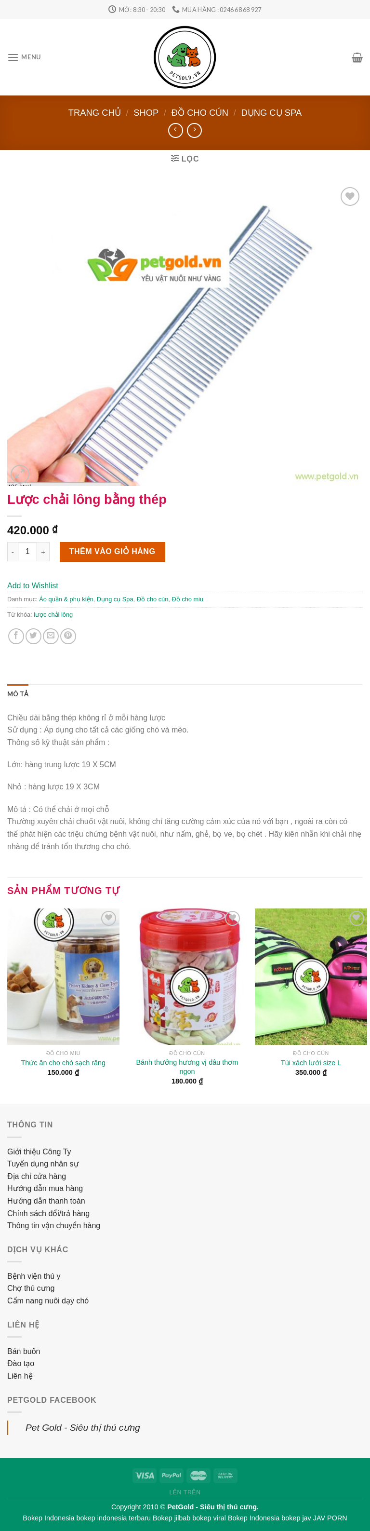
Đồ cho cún (200, 113)
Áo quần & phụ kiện (66, 599)
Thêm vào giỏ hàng (112, 551)
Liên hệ (20, 1376)
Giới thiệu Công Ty (39, 1152)
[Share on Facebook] (16, 636)
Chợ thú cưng (30, 1288)
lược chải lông (53, 614)
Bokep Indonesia (48, 1518)
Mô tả (17, 694)
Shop (146, 113)
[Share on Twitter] (33, 636)
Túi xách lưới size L (311, 1063)
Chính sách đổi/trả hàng (48, 1213)
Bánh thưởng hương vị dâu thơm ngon (187, 1066)
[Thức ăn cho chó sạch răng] (63, 976)
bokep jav (296, 1518)
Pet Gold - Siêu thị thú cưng (83, 1428)
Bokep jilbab (171, 1518)
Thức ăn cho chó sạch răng (63, 1063)
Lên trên (184, 1492)
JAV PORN (330, 1518)
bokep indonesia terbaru (114, 1518)
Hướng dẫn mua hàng (45, 1188)
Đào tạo (20, 1363)
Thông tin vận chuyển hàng (53, 1225)
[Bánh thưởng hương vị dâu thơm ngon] (187, 976)
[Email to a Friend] (51, 636)
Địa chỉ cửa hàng (36, 1176)
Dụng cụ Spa (271, 113)
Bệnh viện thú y (34, 1276)
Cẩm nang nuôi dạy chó (48, 1301)
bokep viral (209, 1518)
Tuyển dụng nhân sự (43, 1164)
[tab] (17, 694)
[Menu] (24, 57)
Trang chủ (94, 113)
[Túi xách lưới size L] (311, 976)
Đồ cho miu (187, 599)
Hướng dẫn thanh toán (46, 1201)
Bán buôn (23, 1351)
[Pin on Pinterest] (68, 636)
